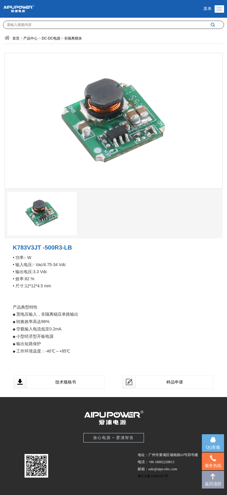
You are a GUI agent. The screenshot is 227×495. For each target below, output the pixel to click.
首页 (16, 38)
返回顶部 (213, 484)
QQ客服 (213, 447)
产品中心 (30, 38)
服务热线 (213, 465)
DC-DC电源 (51, 38)
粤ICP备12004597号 (153, 476)
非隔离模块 (73, 38)
